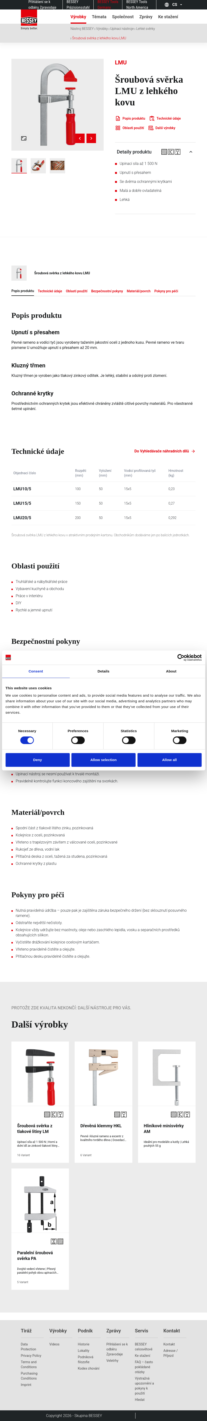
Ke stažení (142, 1356)
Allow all (169, 760)
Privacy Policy (31, 1356)
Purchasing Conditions (29, 1375)
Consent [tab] (36, 671)
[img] (57, 105)
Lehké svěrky (145, 29)
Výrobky (102, 29)
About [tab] (171, 671)
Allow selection (103, 760)
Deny (37, 760)
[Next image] (91, 138)
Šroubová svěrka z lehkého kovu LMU (99, 38)
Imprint (26, 1385)
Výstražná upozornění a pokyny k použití (144, 1385)
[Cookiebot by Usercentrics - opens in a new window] (181, 657)
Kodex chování (89, 1368)
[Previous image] (80, 138)
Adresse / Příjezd (171, 1353)
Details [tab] (104, 671)
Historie (84, 1344)
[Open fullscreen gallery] (24, 138)
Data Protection (28, 1346)
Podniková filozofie (85, 1359)
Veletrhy (112, 1360)
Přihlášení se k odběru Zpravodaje (117, 1349)
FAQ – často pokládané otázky (144, 1367)
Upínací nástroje (122, 29)
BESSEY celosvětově (144, 1346)
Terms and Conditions (29, 1364)
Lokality (83, 1351)
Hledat (140, 1400)
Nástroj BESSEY (82, 29)
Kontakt (169, 1344)
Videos (54, 1344)
